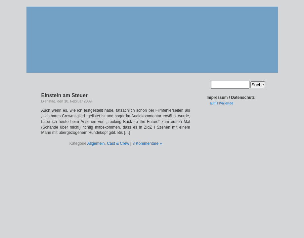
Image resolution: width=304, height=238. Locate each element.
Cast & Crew (118, 143)
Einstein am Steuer (64, 95)
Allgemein (96, 143)
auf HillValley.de (221, 103)
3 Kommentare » (147, 143)
